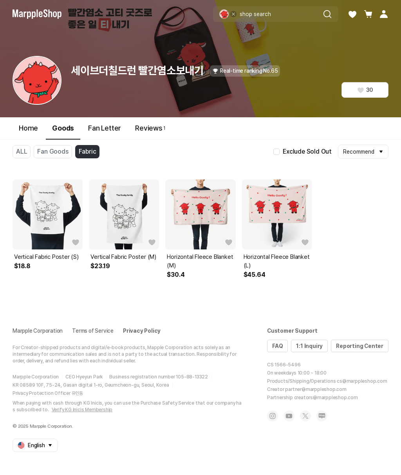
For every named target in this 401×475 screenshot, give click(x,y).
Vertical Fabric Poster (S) (46, 256)
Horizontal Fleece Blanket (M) (200, 261)
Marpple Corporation (38, 331)
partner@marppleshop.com (315, 389)
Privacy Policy (142, 331)
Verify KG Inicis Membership (82, 409)
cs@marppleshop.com (362, 381)
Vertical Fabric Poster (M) (123, 256)
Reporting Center (359, 346)
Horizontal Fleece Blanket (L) (277, 261)
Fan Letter (104, 128)
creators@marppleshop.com (326, 397)
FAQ (277, 346)
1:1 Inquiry (309, 346)
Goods (63, 131)
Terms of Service (93, 331)
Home (28, 128)
